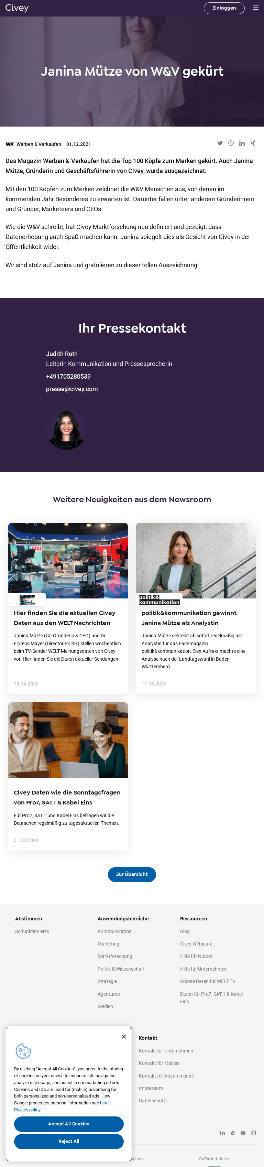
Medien (105, 1006)
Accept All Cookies (68, 1123)
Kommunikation (115, 931)
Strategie (107, 981)
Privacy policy (27, 1109)
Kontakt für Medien (159, 1063)
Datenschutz (152, 1100)
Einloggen (224, 8)
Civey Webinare (196, 944)
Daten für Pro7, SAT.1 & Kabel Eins (211, 997)
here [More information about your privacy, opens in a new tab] (104, 1102)
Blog (185, 931)
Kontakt (148, 1038)
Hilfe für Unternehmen (203, 969)
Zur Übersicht (132, 874)
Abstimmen (28, 919)
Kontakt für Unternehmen (166, 1050)
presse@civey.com (72, 388)
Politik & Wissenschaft (121, 969)
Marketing (108, 944)
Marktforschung (115, 956)
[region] (69, 1093)
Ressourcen (193, 919)
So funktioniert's (32, 931)
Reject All (68, 1141)
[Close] (123, 1036)
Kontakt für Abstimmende (166, 1076)
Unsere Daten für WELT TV (207, 981)
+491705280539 (68, 376)
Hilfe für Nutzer (196, 956)
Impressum (151, 1088)
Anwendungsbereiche (123, 919)
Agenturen (109, 994)
